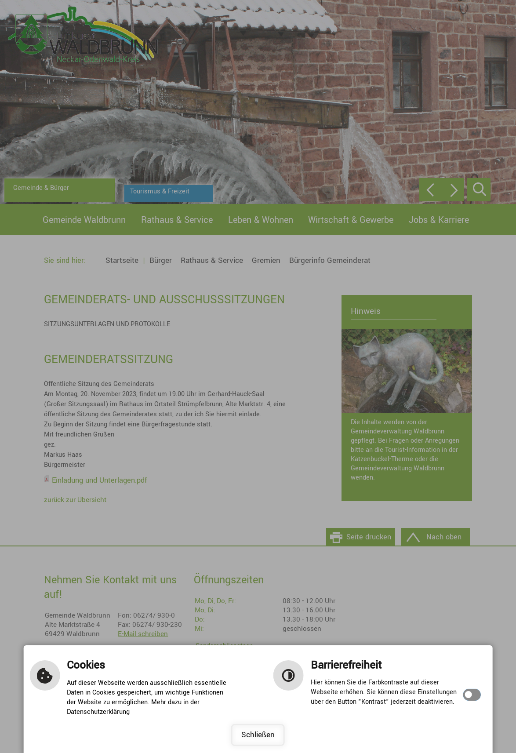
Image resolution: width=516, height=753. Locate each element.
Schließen (258, 734)
